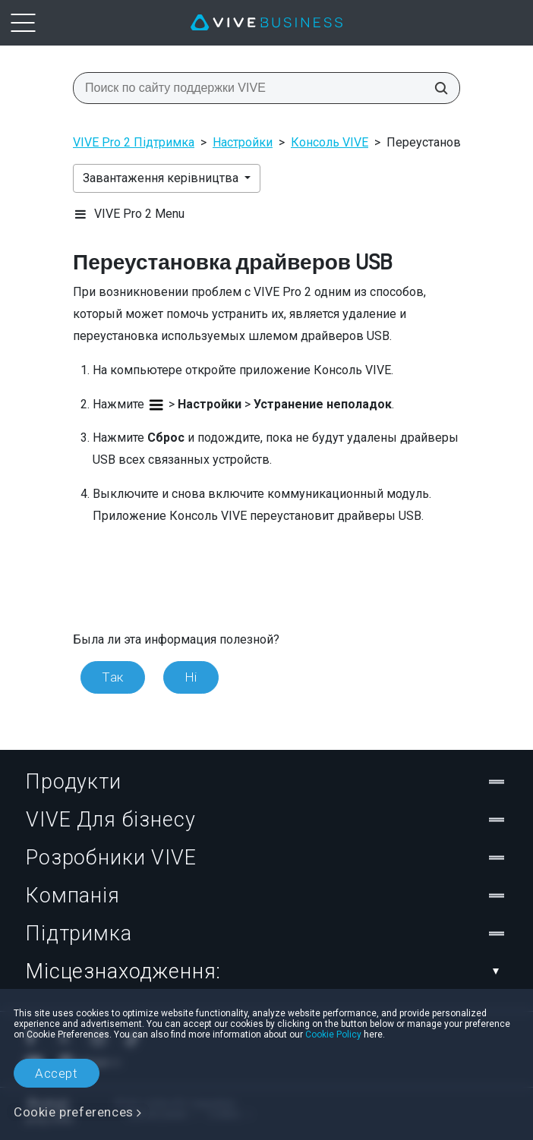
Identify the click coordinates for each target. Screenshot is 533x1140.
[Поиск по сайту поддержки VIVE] (436, 88)
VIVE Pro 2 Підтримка (133, 142)
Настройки (243, 142)
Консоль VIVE (329, 142)
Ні (190, 677)
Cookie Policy (333, 1034)
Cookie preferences (74, 1112)
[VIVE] (266, 22)
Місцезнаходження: (266, 971)
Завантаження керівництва (162, 178)
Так (113, 677)
